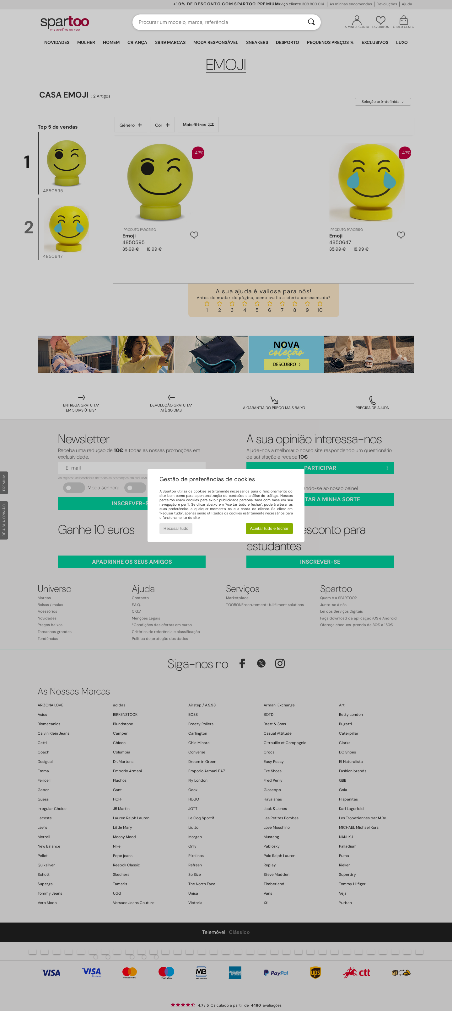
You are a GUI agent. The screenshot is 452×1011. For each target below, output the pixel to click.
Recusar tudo (176, 528)
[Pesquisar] (311, 22)
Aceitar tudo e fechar (269, 528)
